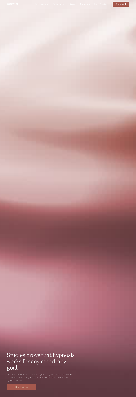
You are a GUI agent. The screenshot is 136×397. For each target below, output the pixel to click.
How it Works (21, 387)
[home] (12, 4)
